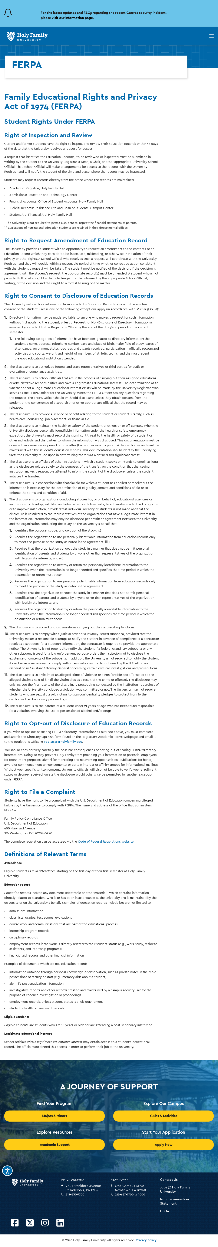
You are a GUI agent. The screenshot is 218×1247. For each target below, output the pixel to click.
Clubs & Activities (163, 1116)
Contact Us (169, 1179)
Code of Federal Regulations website (106, 841)
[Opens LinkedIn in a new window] (60, 1223)
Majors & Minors (54, 1116)
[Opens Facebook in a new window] (15, 1223)
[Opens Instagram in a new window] (45, 1223)
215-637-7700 (75, 1194)
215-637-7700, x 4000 (130, 1194)
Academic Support (54, 1144)
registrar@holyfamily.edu (63, 741)
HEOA (164, 1211)
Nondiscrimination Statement (174, 1201)
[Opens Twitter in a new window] (30, 1223)
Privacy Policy (146, 1240)
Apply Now (163, 1144)
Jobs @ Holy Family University (175, 1189)
